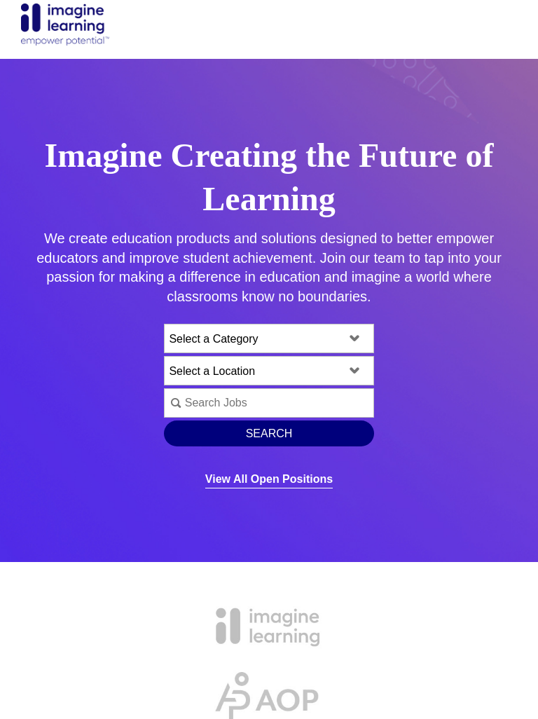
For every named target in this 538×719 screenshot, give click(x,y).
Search (269, 433)
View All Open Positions (269, 479)
